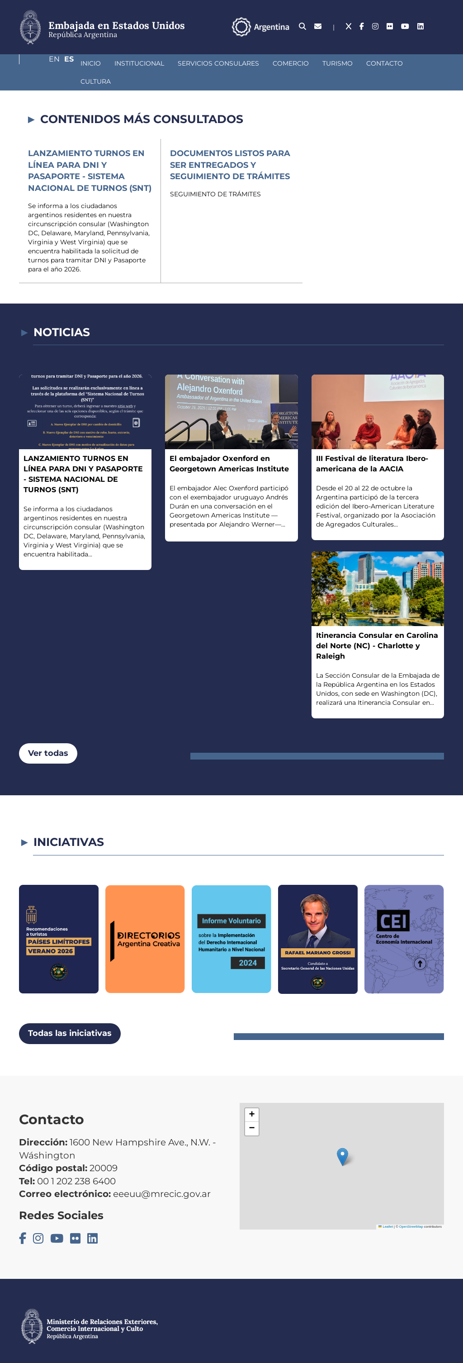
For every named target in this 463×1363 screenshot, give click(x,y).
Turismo (289, 70)
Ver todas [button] (48, 742)
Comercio (243, 70)
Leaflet (385, 1216)
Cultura (384, 70)
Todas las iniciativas (70, 1023)
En (421, 30)
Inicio (43, 70)
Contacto (336, 70)
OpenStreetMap (411, 1216)
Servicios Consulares (170, 70)
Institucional (91, 70)
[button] (342, 1146)
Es (439, 30)
